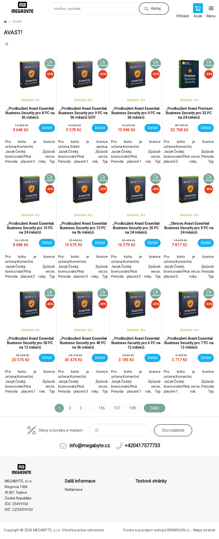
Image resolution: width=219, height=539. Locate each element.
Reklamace (74, 489)
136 (101, 408)
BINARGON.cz (178, 530)
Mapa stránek (204, 530)
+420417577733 (142, 446)
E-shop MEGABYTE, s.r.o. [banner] (26, 7)
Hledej (155, 8)
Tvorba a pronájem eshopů (144, 530)
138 (132, 408)
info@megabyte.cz (89, 446)
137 (117, 408)
